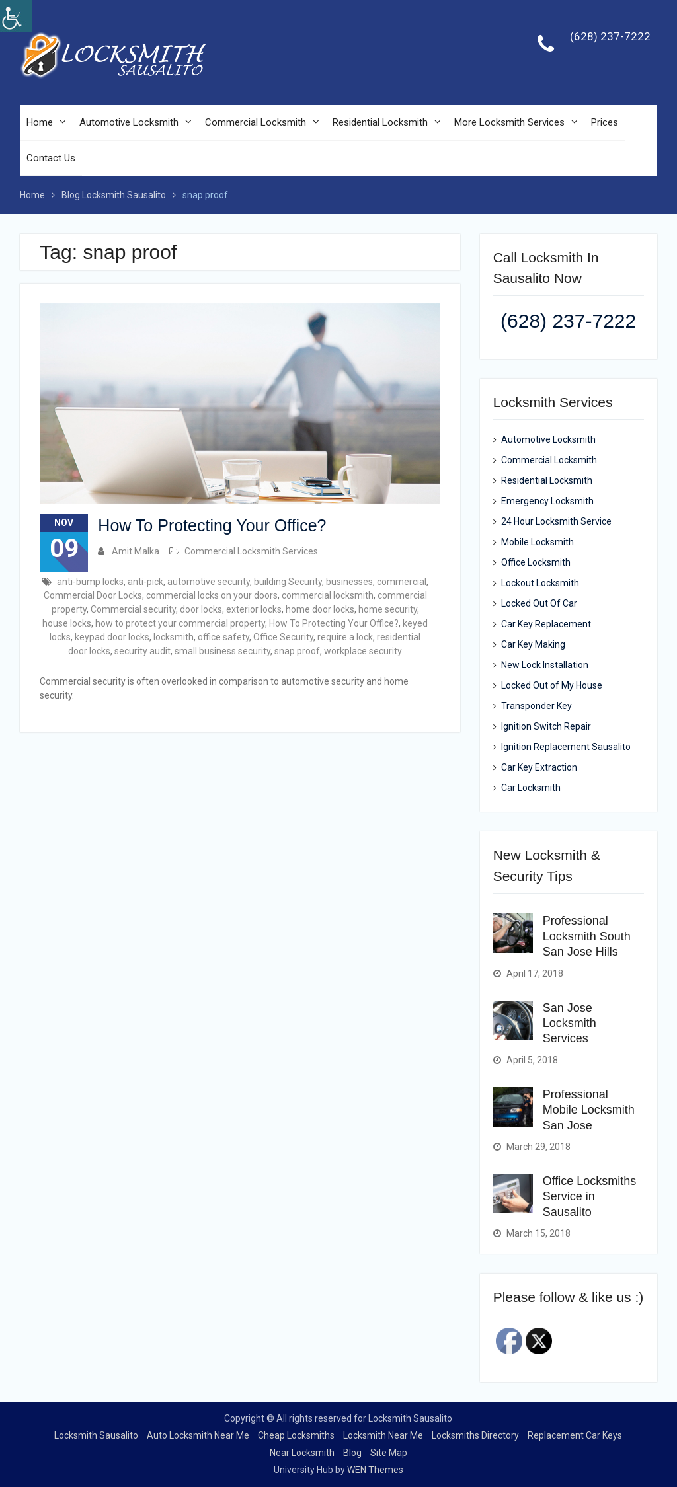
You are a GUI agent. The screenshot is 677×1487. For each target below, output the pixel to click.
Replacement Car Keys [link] (575, 1435)
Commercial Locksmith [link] (255, 123)
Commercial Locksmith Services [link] (251, 551)
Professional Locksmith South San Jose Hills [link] (587, 937)
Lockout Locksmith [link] (540, 583)
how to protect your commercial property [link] (180, 623)
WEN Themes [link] (375, 1470)
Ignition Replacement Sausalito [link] (566, 747)
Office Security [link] (283, 637)
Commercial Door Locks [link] (93, 595)
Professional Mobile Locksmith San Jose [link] (589, 1110)
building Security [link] (288, 581)
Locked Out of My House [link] (551, 686)
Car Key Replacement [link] (546, 624)
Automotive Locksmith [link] (129, 123)
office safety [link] (223, 637)
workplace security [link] (363, 651)
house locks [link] (66, 623)
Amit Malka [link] (135, 551)
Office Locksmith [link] (536, 563)
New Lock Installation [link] (544, 665)
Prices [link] (604, 123)
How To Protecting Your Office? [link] (212, 525)
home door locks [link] (320, 609)
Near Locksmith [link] (302, 1452)
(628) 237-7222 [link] (610, 37)
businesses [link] (349, 581)
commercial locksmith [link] (328, 595)
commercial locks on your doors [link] (212, 595)
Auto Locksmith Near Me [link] (198, 1435)
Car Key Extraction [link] (539, 768)
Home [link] (39, 123)
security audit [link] (142, 651)
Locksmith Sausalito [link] (96, 1435)
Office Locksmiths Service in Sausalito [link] (590, 1196)
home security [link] (387, 609)
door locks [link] (201, 609)
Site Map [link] (388, 1452)
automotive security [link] (208, 581)
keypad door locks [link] (112, 637)
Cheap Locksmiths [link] (296, 1435)
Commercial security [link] (133, 609)
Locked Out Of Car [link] (539, 604)
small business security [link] (222, 651)
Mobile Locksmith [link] (537, 542)
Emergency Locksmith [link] (547, 501)
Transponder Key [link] (536, 706)
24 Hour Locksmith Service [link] (556, 522)
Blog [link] (352, 1452)
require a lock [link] (345, 637)
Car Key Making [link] (533, 645)
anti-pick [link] (145, 581)
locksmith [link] (173, 637)
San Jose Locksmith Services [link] (569, 1023)
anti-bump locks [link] (90, 581)
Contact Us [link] (50, 159)
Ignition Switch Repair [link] (546, 727)
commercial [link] (401, 581)
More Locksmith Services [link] (509, 123)
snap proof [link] (297, 651)
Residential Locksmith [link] (380, 123)
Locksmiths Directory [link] (475, 1435)
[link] (16, 16)
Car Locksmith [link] (531, 788)
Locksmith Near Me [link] (383, 1435)
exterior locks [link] (254, 609)
